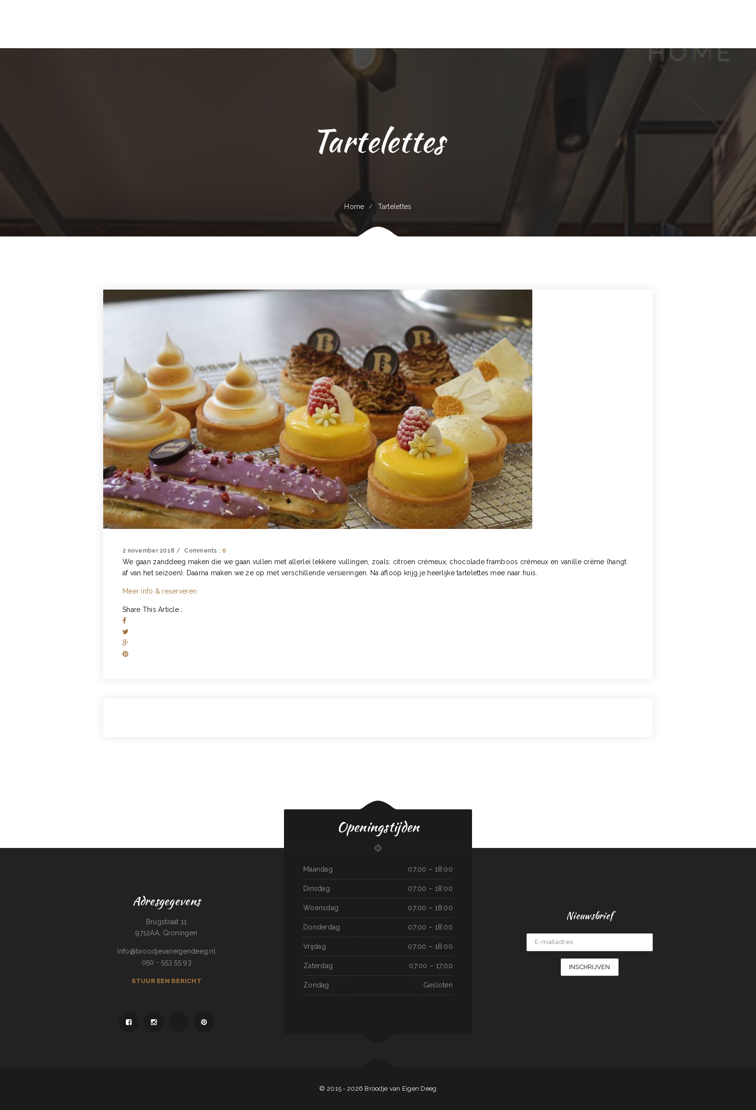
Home (354, 206)
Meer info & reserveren (159, 591)
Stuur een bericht (167, 981)
